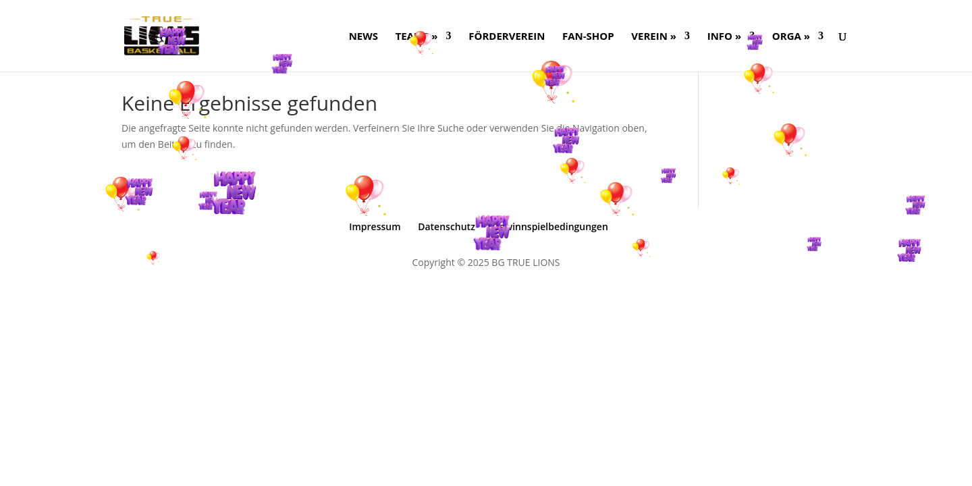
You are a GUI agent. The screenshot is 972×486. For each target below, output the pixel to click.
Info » (724, 37)
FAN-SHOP (588, 37)
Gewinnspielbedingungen (550, 226)
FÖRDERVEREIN (506, 37)
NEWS (363, 37)
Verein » (653, 37)
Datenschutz (446, 226)
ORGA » (791, 37)
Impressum (374, 226)
